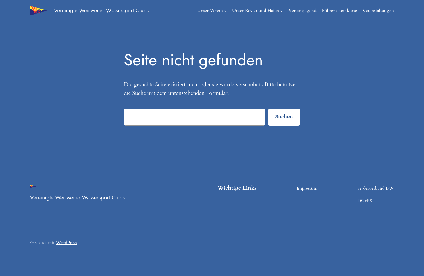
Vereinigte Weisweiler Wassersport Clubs (103, 10)
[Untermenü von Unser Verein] (233, 10)
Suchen (283, 117)
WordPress (64, 242)
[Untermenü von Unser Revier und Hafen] (287, 10)
